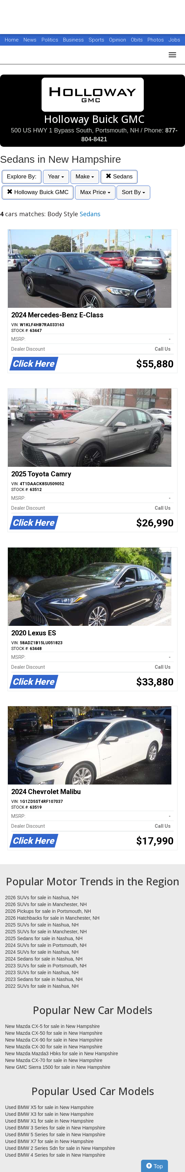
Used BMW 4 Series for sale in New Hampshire (55, 1155)
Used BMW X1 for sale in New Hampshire (49, 1121)
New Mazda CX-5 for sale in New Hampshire (52, 1026)
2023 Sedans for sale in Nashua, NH (43, 979)
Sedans (119, 176)
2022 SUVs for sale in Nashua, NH (42, 986)
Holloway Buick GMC (37, 192)
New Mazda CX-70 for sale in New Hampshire (54, 1060)
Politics (50, 40)
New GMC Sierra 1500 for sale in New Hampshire (57, 1067)
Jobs (174, 40)
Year (56, 176)
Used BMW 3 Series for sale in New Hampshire (55, 1127)
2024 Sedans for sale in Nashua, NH (43, 959)
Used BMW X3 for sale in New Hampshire (49, 1114)
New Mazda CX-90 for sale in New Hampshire (54, 1040)
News (30, 40)
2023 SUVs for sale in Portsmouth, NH (46, 965)
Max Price (95, 192)
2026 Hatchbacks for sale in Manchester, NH (52, 918)
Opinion (118, 40)
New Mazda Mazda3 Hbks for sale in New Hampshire (61, 1053)
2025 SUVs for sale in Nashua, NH (42, 925)
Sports (97, 40)
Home (12, 40)
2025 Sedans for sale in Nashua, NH (43, 938)
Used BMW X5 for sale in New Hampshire (49, 1107)
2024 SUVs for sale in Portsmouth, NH (46, 945)
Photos (156, 40)
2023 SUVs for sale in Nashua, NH (42, 972)
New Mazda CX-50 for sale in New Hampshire (54, 1033)
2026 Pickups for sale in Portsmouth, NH (48, 911)
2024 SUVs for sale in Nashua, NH (42, 952)
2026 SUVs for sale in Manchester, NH (46, 904)
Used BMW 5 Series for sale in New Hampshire (55, 1134)
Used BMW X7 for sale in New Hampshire (49, 1141)
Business (74, 40)
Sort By (133, 192)
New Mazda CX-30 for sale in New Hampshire (54, 1046)
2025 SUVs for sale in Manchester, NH (46, 931)
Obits (137, 40)
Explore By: (21, 176)
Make (85, 176)
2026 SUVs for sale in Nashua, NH (42, 897)
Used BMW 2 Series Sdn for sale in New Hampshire (60, 1148)
